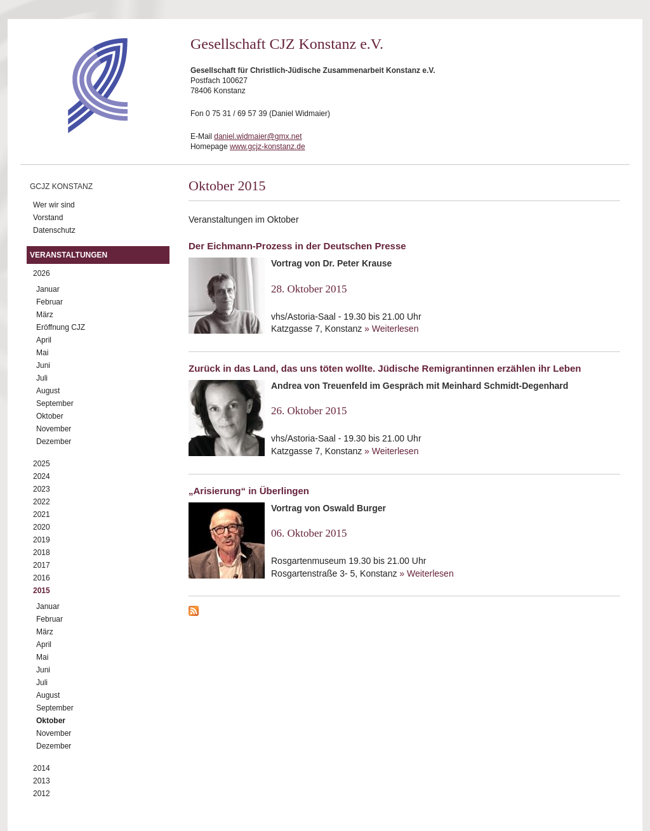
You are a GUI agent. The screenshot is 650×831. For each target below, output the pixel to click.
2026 (41, 273)
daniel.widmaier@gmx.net (258, 136)
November (53, 428)
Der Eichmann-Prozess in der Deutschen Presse (297, 245)
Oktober (49, 416)
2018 (41, 552)
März (44, 314)
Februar (49, 302)
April (43, 340)
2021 (41, 514)
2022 (41, 501)
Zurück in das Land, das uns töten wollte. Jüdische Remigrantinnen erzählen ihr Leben (385, 368)
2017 (41, 565)
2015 (41, 590)
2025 (41, 463)
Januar (48, 289)
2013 (41, 780)
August (48, 390)
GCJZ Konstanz (61, 186)
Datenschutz (54, 230)
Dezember (53, 441)
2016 (41, 577)
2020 (41, 527)
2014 (41, 768)
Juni (43, 365)
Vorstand (48, 217)
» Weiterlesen (391, 329)
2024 (41, 476)
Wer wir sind (54, 204)
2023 (41, 489)
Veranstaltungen (68, 255)
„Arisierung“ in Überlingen (249, 490)
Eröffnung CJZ (60, 327)
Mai (42, 352)
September (55, 403)
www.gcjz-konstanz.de (267, 146)
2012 (41, 793)
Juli (42, 378)
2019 (41, 539)
